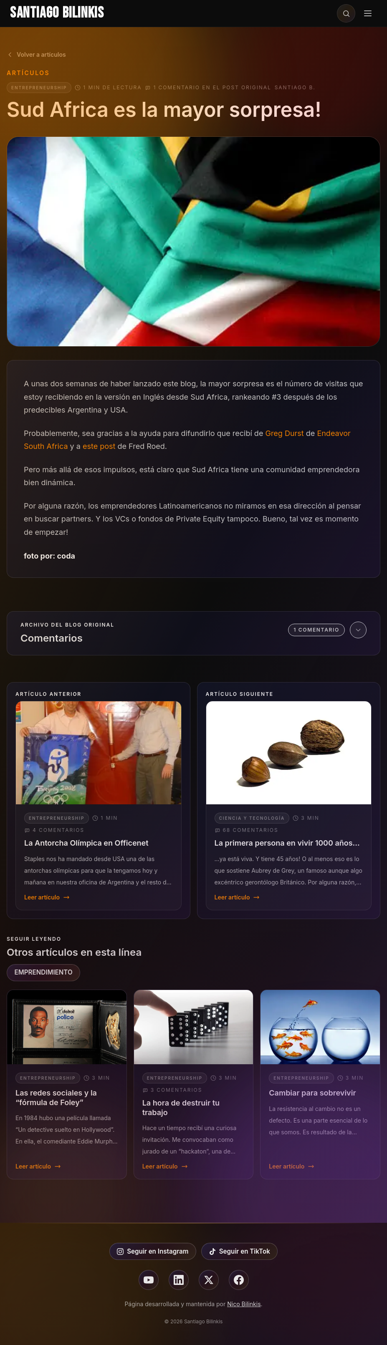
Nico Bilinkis (244, 1303)
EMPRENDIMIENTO (44, 972)
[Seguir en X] (209, 1280)
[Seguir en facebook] (239, 1280)
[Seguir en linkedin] (179, 1280)
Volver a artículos (36, 54)
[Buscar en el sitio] (346, 13)
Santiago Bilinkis (57, 13)
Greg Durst (284, 433)
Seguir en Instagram (152, 1251)
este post (99, 446)
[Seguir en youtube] (149, 1280)
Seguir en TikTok (239, 1251)
